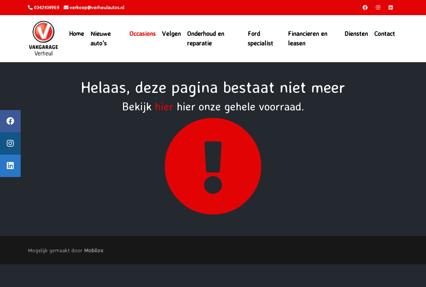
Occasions (142, 33)
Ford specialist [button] (260, 38)
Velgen (171, 33)
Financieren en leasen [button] (307, 38)
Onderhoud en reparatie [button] (205, 38)
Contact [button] (384, 33)
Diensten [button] (356, 33)
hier (164, 106)
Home (76, 33)
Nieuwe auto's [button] (100, 38)
